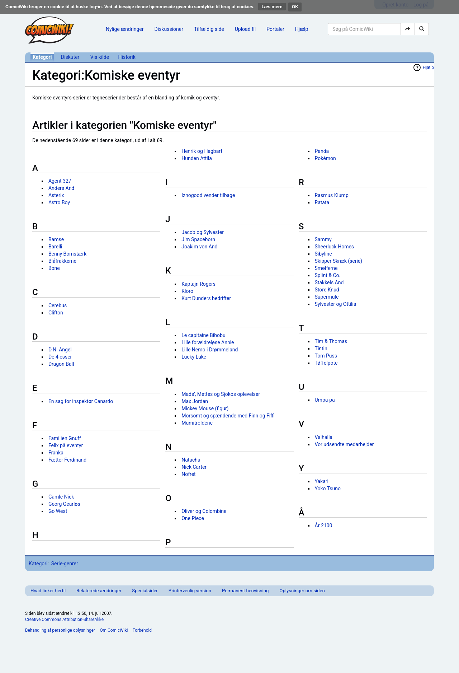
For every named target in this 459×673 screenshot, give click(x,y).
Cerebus (57, 305)
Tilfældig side (209, 29)
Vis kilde (99, 57)
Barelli (55, 246)
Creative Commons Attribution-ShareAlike (64, 619)
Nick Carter (194, 467)
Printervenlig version (190, 590)
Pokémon (325, 158)
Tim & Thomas (331, 341)
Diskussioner (169, 29)
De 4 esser (60, 357)
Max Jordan (194, 401)
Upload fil (245, 29)
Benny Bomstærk (67, 254)
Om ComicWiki (114, 630)
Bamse (56, 239)
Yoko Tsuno (328, 488)
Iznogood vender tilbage (208, 195)
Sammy (323, 239)
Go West (57, 511)
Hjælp (301, 29)
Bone (54, 268)
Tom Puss (326, 356)
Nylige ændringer (125, 29)
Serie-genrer (64, 563)
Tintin (321, 348)
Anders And (61, 188)
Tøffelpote (326, 363)
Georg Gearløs (64, 504)
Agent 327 (59, 181)
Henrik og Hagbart (201, 151)
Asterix (56, 195)
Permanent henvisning (245, 590)
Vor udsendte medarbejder (344, 444)
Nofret (188, 474)
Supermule (327, 297)
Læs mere (272, 6)
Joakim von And (199, 246)
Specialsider (144, 590)
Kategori (42, 57)
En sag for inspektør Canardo (80, 401)
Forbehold (142, 630)
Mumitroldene (197, 423)
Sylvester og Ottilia (335, 304)
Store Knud (327, 290)
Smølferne (326, 268)
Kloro (187, 291)
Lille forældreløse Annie (207, 342)
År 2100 (323, 525)
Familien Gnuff (64, 438)
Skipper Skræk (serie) (339, 261)
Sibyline (323, 254)
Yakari (321, 481)
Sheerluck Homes (334, 246)
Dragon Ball (61, 364)
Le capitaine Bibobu (203, 335)
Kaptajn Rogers (198, 284)
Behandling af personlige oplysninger (60, 630)
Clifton (55, 313)
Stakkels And (329, 282)
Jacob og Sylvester (202, 232)
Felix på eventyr (65, 445)
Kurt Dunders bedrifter (206, 298)
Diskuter (70, 57)
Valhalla (323, 437)
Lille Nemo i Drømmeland (209, 349)
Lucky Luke (193, 357)
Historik (127, 57)
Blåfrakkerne (62, 261)
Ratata (322, 202)
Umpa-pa (325, 400)
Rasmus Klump (332, 195)
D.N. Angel (60, 349)
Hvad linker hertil (48, 590)
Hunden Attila (196, 158)
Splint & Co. (328, 275)
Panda (322, 151)
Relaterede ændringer (98, 590)
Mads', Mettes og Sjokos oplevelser (220, 394)
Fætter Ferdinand (67, 460)
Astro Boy (59, 202)
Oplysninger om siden (302, 590)
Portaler (275, 29)
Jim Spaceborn (198, 239)
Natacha (190, 460)
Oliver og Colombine (203, 511)
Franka (55, 452)
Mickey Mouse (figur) (204, 408)
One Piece (192, 518)
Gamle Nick (61, 497)
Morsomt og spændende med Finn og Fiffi (228, 416)
